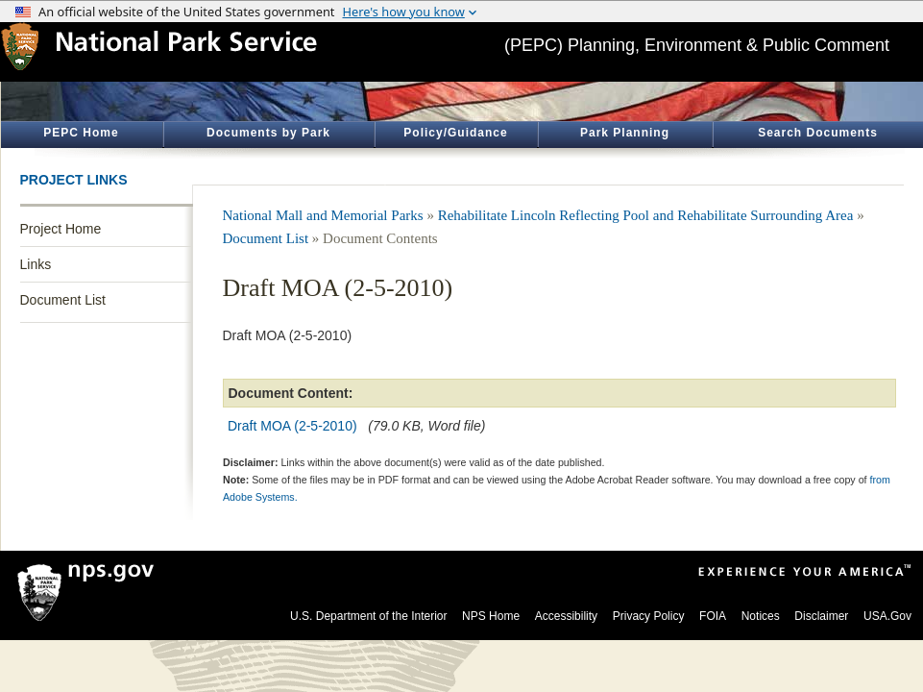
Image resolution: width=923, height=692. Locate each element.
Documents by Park (268, 132)
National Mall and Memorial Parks (323, 215)
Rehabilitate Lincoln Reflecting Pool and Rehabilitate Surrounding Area (646, 215)
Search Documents (818, 132)
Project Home (61, 228)
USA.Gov (887, 616)
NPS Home (491, 616)
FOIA (712, 616)
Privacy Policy (649, 616)
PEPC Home (80, 132)
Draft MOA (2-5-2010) (292, 425)
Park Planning (624, 132)
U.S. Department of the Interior (368, 616)
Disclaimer (821, 616)
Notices (760, 616)
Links (36, 264)
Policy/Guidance (455, 132)
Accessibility (566, 616)
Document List (63, 300)
